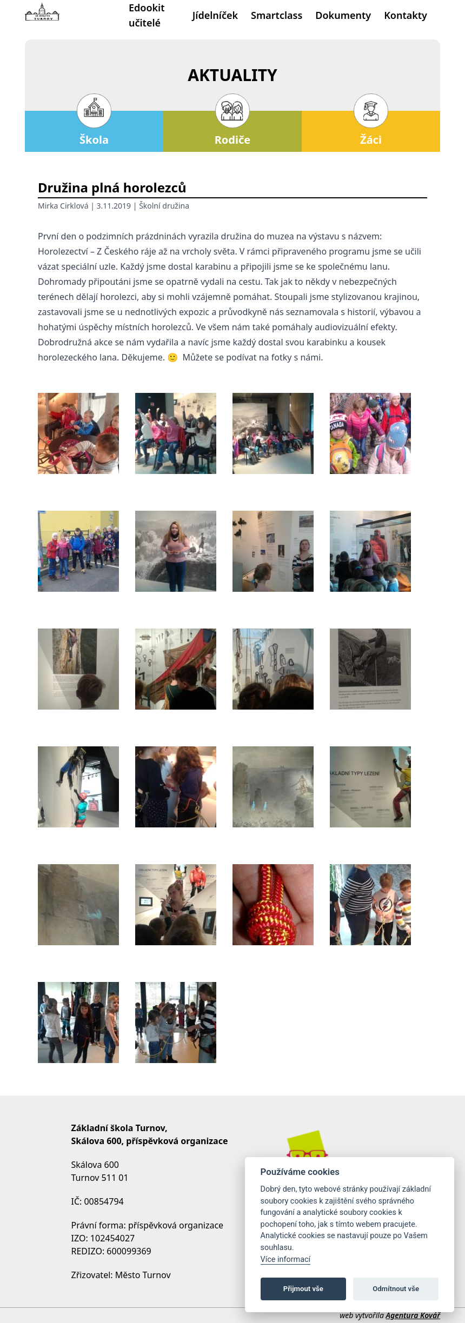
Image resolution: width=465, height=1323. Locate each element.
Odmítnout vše (396, 1289)
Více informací (286, 1259)
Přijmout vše (303, 1289)
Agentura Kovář (413, 1315)
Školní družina (164, 206)
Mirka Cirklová (63, 206)
